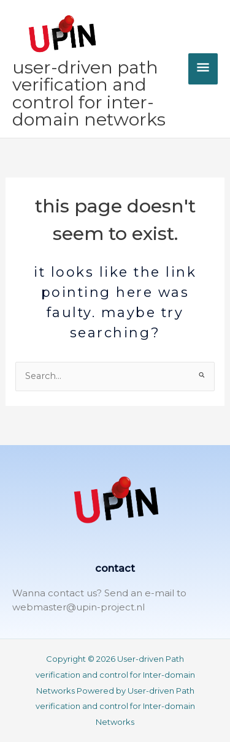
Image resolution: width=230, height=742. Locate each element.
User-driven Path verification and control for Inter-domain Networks (89, 93)
